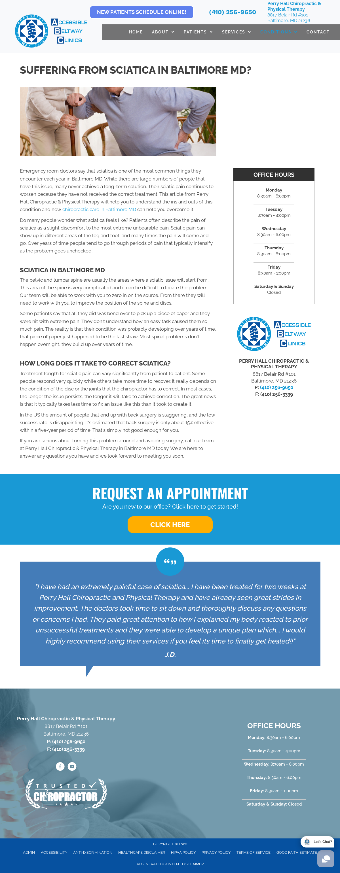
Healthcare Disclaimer (141, 852)
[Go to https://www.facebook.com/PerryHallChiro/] (60, 767)
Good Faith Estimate (296, 852)
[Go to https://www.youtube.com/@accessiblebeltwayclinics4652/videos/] (72, 767)
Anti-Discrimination (92, 852)
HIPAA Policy (183, 852)
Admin (29, 852)
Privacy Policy (216, 852)
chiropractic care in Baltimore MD (99, 209)
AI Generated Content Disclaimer (170, 864)
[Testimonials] (170, 614)
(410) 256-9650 (232, 12)
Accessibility (54, 852)
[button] (170, 524)
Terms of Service (253, 852)
